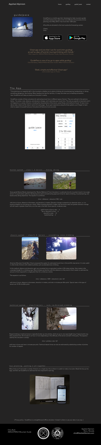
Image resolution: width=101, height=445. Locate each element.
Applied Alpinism (17, 4)
